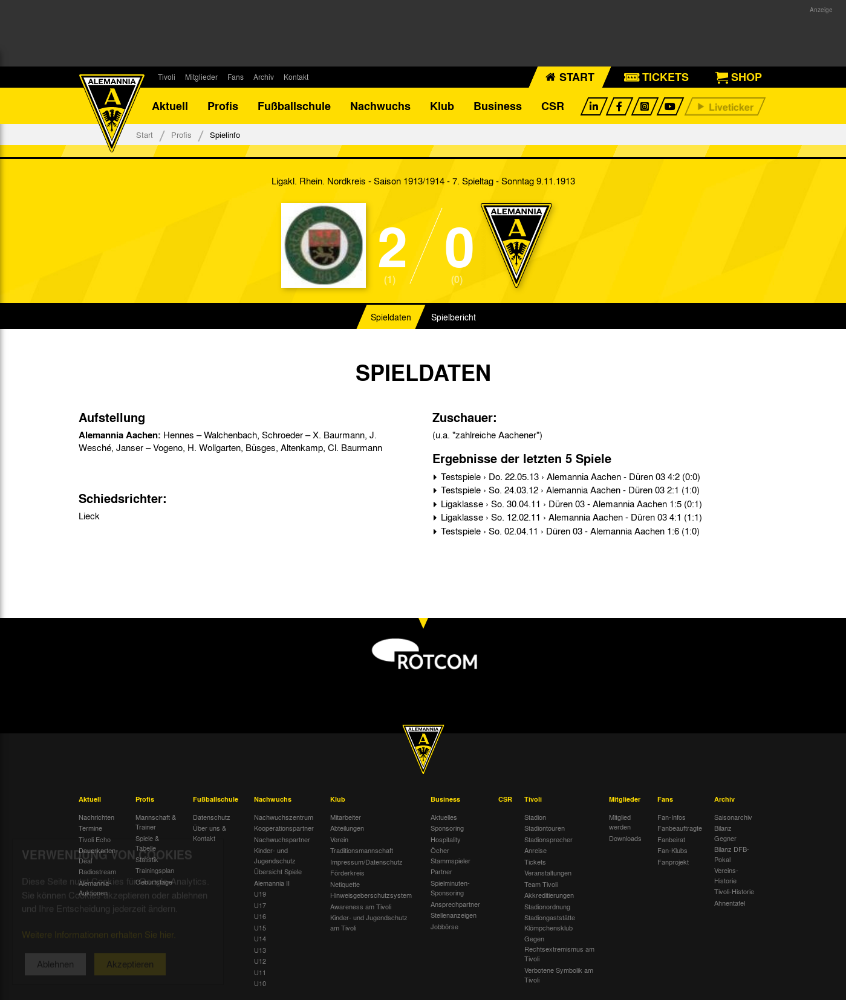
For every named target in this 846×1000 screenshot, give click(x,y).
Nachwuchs (380, 106)
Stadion (535, 817)
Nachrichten (96, 817)
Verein (339, 839)
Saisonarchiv (733, 817)
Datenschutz (211, 817)
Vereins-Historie (726, 875)
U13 (260, 950)
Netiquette (345, 884)
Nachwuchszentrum (283, 817)
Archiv (263, 76)
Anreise (535, 850)
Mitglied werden (620, 822)
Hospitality (446, 839)
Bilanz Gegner (725, 833)
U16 (260, 916)
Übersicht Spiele (278, 871)
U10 (260, 983)
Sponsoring (447, 828)
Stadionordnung (547, 906)
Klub (442, 106)
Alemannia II (272, 883)
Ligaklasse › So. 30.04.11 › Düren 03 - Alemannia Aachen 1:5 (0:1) (570, 503)
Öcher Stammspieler (450, 855)
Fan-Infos (671, 817)
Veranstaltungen (547, 872)
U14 (260, 938)
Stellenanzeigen (454, 915)
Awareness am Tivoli (360, 906)
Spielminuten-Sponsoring (450, 888)
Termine (90, 828)
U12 (260, 961)
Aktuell (170, 106)
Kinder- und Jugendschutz (275, 855)
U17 (260, 905)
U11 (260, 972)
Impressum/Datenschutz (366, 861)
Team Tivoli (541, 884)
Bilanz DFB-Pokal (731, 854)
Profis (222, 106)
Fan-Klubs (672, 850)
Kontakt (296, 76)
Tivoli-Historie (734, 891)
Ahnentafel (729, 902)
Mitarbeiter (345, 817)
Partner (441, 871)
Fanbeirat (671, 839)
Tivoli (166, 76)
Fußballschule (294, 106)
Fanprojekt (673, 861)
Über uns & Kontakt (209, 833)
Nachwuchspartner (282, 839)
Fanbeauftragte (679, 828)
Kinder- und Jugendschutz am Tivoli (369, 922)
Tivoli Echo (95, 839)
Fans (235, 76)
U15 (260, 927)
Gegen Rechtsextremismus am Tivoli (559, 948)
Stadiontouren (544, 828)
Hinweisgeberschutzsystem (371, 895)
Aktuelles (444, 817)
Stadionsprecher (548, 839)
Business (497, 106)
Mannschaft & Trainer (155, 822)
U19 (260, 893)
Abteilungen (347, 828)
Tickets (535, 861)
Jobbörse (444, 926)
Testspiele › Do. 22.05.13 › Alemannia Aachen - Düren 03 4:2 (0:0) (569, 476)
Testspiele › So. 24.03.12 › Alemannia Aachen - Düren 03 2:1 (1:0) (569, 489)
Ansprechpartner (455, 904)
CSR (552, 106)
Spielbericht (453, 317)
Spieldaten (391, 317)
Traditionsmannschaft (361, 850)
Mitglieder (201, 76)
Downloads (625, 838)
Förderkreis (347, 872)
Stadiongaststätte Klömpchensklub (549, 922)
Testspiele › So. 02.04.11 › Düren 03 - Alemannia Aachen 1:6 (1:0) (569, 530)
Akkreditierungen (549, 895)
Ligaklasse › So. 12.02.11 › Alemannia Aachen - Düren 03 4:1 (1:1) (570, 517)
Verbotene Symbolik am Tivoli (558, 975)
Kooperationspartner (284, 828)
